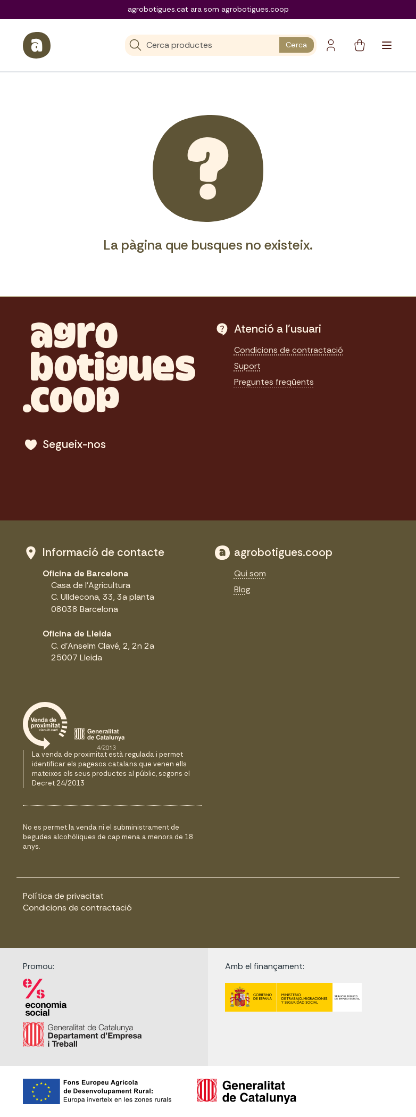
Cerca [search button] (296, 44)
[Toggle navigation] (386, 45)
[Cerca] (202, 45)
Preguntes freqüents (274, 381)
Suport (247, 365)
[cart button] (360, 45)
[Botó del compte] (331, 45)
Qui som (250, 573)
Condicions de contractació (288, 349)
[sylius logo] (37, 45)
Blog (242, 589)
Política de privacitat (63, 895)
